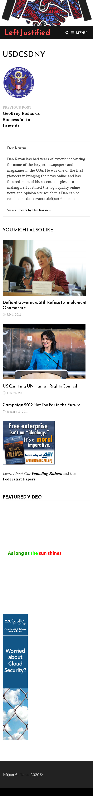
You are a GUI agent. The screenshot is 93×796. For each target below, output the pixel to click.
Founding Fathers (46, 473)
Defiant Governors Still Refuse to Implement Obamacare (45, 305)
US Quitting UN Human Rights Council (40, 386)
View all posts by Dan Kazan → (29, 210)
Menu (79, 32)
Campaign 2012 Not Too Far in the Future (41, 405)
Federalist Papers (19, 478)
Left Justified (27, 32)
